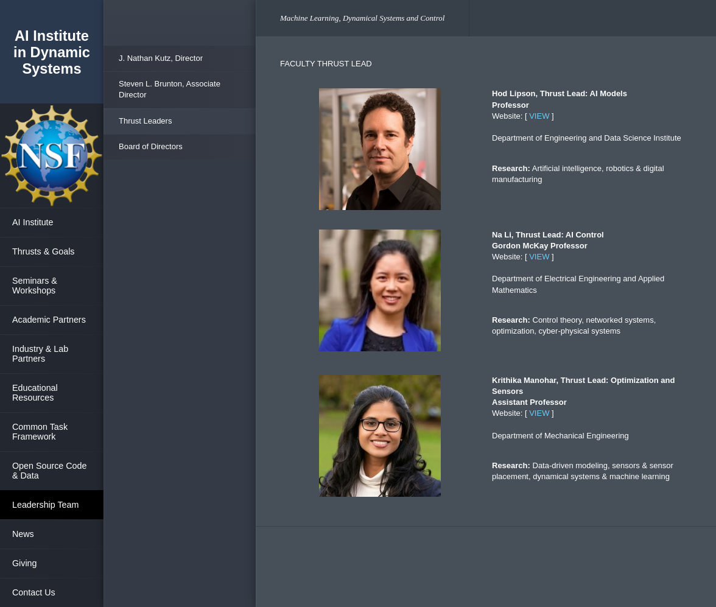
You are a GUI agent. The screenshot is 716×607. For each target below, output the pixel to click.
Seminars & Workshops (34, 285)
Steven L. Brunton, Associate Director (169, 89)
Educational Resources (35, 392)
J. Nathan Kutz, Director (161, 58)
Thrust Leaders (145, 120)
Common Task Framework (40, 431)
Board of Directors (151, 146)
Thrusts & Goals (43, 251)
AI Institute (33, 222)
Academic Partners (49, 320)
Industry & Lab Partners (40, 353)
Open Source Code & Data (49, 470)
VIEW (539, 116)
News (23, 534)
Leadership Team (45, 505)
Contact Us (33, 592)
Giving (24, 563)
